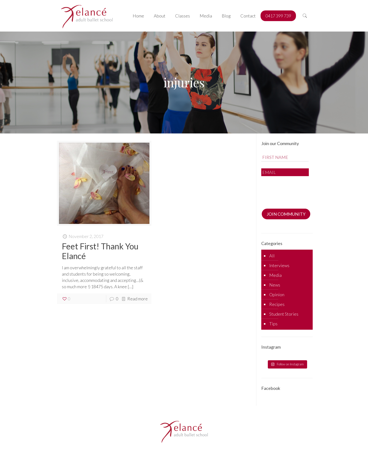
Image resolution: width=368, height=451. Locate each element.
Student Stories (283, 314)
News (274, 284)
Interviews (279, 265)
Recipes (277, 304)
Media (275, 275)
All (272, 255)
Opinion (276, 294)
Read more (137, 298)
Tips (273, 323)
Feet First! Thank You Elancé (100, 251)
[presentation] (298, 190)
